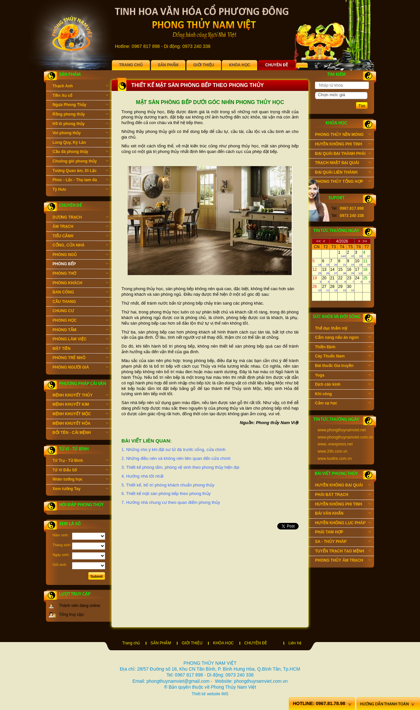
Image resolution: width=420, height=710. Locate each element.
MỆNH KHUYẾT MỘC (80, 415)
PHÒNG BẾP (80, 265)
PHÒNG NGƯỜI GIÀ (80, 368)
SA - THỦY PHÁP (343, 542)
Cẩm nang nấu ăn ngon (343, 338)
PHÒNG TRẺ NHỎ (80, 358)
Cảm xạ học (343, 404)
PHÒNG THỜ (80, 274)
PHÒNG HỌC (80, 321)
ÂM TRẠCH (80, 227)
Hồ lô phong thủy (80, 124)
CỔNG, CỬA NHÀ (80, 246)
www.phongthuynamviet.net (342, 430)
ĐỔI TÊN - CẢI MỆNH (80, 433)
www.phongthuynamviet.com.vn (345, 437)
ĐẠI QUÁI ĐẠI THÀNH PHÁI (343, 154)
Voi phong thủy (80, 134)
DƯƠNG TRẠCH (80, 218)
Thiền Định (343, 348)
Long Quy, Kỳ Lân (80, 143)
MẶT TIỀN (80, 349)
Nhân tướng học (80, 480)
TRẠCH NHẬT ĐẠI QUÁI (343, 163)
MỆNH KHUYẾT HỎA (80, 424)
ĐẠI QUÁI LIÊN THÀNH (343, 173)
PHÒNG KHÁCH (80, 284)
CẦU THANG (80, 302)
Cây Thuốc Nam (343, 357)
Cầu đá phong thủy (80, 152)
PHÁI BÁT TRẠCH (343, 495)
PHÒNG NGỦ (80, 255)
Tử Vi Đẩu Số (80, 471)
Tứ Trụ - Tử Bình (80, 461)
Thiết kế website (206, 694)
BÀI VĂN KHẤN (343, 514)
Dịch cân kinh (343, 385)
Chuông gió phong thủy (80, 162)
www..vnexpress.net (335, 444)
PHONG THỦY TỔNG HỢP (343, 182)
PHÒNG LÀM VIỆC (80, 340)
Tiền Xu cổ (80, 96)
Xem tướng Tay (80, 489)
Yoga (343, 376)
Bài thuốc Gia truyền (343, 366)
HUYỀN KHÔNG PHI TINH (343, 145)
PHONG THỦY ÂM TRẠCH (343, 561)
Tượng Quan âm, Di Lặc (80, 171)
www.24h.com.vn (332, 451)
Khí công (343, 395)
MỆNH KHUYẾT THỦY (80, 396)
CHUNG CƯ (80, 311)
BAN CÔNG (80, 293)
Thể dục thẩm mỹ (343, 329)
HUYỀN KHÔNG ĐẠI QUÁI (343, 486)
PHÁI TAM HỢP (343, 533)
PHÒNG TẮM (80, 330)
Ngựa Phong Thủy (80, 105)
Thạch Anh (80, 87)
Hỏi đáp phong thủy (81, 505)
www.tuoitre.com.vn (335, 458)
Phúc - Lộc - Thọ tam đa (80, 180)
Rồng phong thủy (80, 115)
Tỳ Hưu (80, 190)
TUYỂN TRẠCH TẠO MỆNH (343, 552)
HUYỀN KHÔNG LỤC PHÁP (343, 524)
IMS (224, 694)
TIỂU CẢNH (80, 237)
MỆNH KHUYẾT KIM (80, 405)
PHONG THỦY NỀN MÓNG (343, 135)
